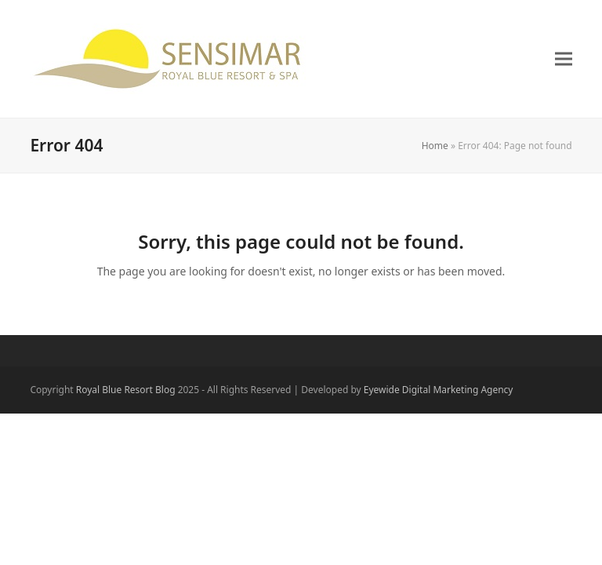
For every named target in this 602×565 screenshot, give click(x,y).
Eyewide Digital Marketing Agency (438, 389)
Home (435, 145)
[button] (563, 59)
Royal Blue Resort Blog (126, 389)
